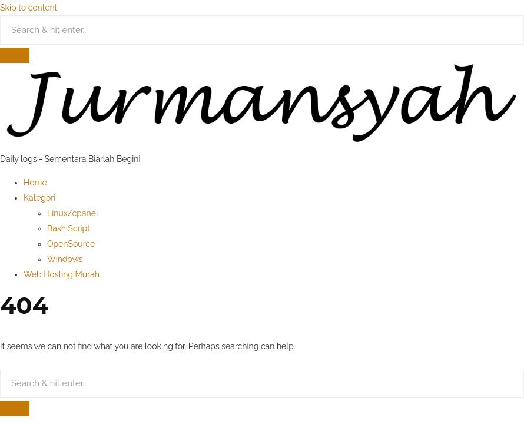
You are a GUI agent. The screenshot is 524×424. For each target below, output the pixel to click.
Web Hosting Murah (62, 274)
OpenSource (71, 244)
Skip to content (28, 7)
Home (35, 182)
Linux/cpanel (72, 213)
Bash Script (68, 228)
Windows (65, 259)
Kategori (39, 198)
